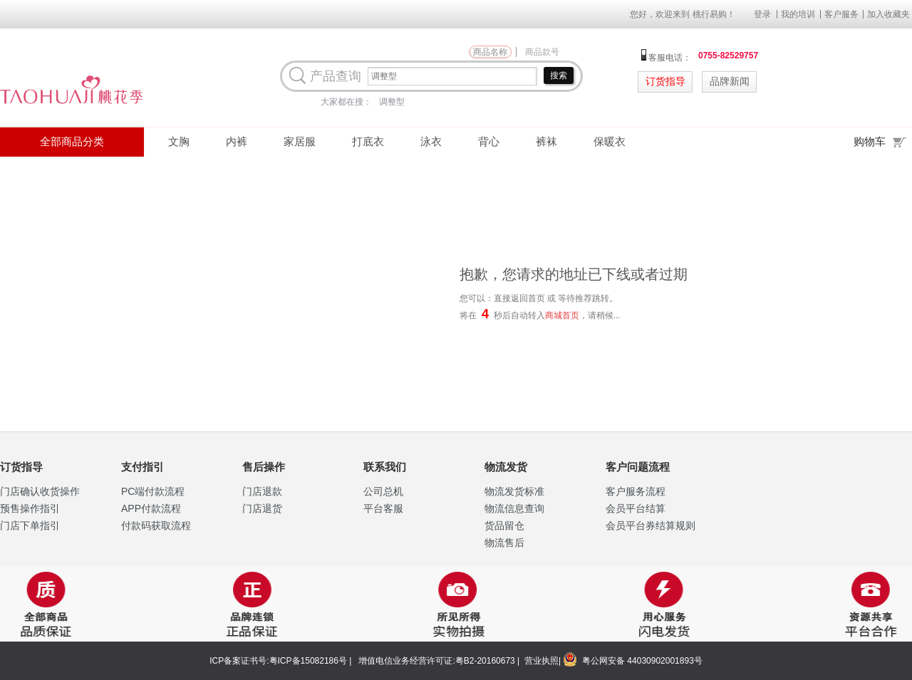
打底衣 (368, 141)
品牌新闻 (730, 81)
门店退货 (262, 508)
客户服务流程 (635, 491)
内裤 (236, 141)
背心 (488, 141)
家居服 (300, 141)
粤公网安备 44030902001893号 (641, 661)
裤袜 (546, 141)
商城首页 (562, 315)
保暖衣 (610, 141)
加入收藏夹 (888, 14)
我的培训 (798, 14)
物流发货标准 (514, 491)
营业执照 (541, 661)
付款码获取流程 (156, 525)
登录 (762, 14)
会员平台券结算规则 (650, 525)
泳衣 (431, 141)
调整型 (392, 102)
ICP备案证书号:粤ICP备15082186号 (278, 661)
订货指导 (665, 81)
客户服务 (841, 14)
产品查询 (335, 76)
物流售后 (504, 542)
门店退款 (262, 491)
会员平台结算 (635, 508)
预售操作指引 (30, 508)
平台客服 (383, 508)
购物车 (883, 140)
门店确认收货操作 (40, 491)
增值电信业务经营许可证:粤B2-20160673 (436, 661)
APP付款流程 (151, 508)
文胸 (179, 141)
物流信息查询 (514, 508)
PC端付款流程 (153, 491)
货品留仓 (504, 525)
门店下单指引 (30, 525)
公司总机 (383, 491)
